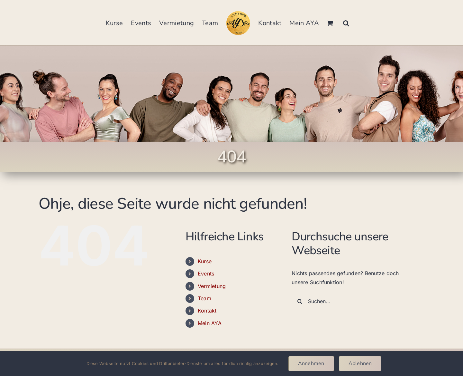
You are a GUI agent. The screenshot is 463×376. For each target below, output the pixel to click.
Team (204, 298)
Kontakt (207, 310)
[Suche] (300, 301)
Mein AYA (210, 323)
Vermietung (212, 286)
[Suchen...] (353, 301)
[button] (346, 22)
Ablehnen (360, 363)
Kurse (205, 261)
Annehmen (311, 363)
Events (206, 273)
